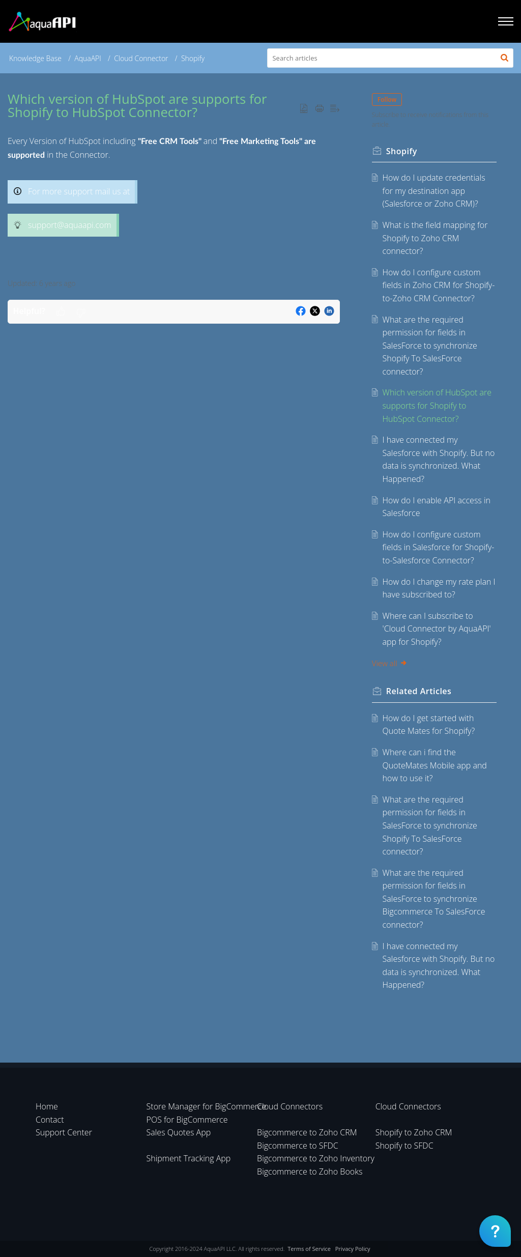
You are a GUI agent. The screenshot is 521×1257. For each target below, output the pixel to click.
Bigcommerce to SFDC (297, 1145)
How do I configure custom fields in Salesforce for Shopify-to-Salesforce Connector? (439, 547)
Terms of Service (309, 1248)
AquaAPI (87, 58)
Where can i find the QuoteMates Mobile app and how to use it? (435, 765)
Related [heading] (419, 691)
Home (47, 1106)
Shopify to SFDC (404, 1145)
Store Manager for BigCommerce (207, 1106)
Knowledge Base (35, 58)
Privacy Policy (352, 1248)
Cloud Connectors (290, 1106)
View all (390, 663)
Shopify (193, 58)
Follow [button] (387, 99)
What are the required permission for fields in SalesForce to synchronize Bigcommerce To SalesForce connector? (434, 898)
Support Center (64, 1132)
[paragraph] (174, 201)
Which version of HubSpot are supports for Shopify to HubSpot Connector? (437, 405)
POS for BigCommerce (187, 1119)
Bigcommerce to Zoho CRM (307, 1132)
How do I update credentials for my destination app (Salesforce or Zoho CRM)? (434, 190)
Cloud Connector (141, 58)
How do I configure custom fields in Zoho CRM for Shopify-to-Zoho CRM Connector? (439, 285)
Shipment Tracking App (189, 1158)
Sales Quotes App (179, 1132)
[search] (390, 58)
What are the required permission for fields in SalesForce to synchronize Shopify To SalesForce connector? (430, 345)
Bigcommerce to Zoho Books (309, 1171)
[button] (504, 58)
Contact (50, 1119)
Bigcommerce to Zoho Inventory (315, 1158)
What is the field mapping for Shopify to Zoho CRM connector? (435, 237)
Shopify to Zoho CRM (413, 1132)
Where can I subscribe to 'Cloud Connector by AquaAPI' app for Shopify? (437, 628)
